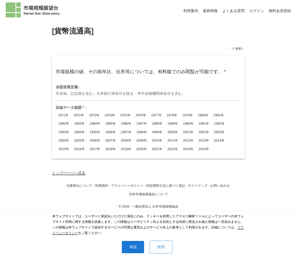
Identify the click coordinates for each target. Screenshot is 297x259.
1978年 (172, 115)
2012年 (188, 140)
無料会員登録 (280, 11)
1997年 (126, 132)
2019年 (126, 149)
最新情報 (210, 11)
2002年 (203, 132)
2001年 (188, 132)
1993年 (63, 132)
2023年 (188, 149)
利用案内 (190, 11)
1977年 (156, 115)
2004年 (63, 140)
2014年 (219, 140)
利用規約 (101, 185)
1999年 (157, 132)
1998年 (141, 132)
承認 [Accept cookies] (133, 247)
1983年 (79, 123)
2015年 (63, 149)
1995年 (94, 132)
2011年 (172, 140)
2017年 (94, 149)
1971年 (63, 115)
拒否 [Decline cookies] (161, 247)
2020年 (141, 149)
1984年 (94, 123)
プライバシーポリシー (127, 185)
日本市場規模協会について (148, 194)
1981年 (218, 115)
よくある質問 (233, 11)
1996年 (110, 132)
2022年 (172, 149)
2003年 (219, 132)
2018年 (110, 149)
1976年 (140, 115)
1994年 (79, 132)
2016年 (79, 149)
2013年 (203, 140)
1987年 (141, 123)
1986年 (126, 123)
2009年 (141, 140)
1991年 (203, 123)
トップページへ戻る (68, 173)
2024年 (203, 149)
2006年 (94, 140)
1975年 (125, 115)
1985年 (110, 123)
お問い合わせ (220, 185)
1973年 (94, 115)
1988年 (157, 123)
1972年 (78, 115)
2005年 (79, 140)
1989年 (172, 123)
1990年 (188, 123)
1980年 (203, 115)
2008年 (126, 140)
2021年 (157, 149)
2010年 (157, 140)
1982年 (63, 123)
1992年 (219, 123)
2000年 (172, 132)
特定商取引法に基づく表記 (165, 185)
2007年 (110, 140)
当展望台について (79, 185)
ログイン (256, 11)
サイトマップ (197, 185)
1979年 (187, 115)
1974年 (109, 115)
